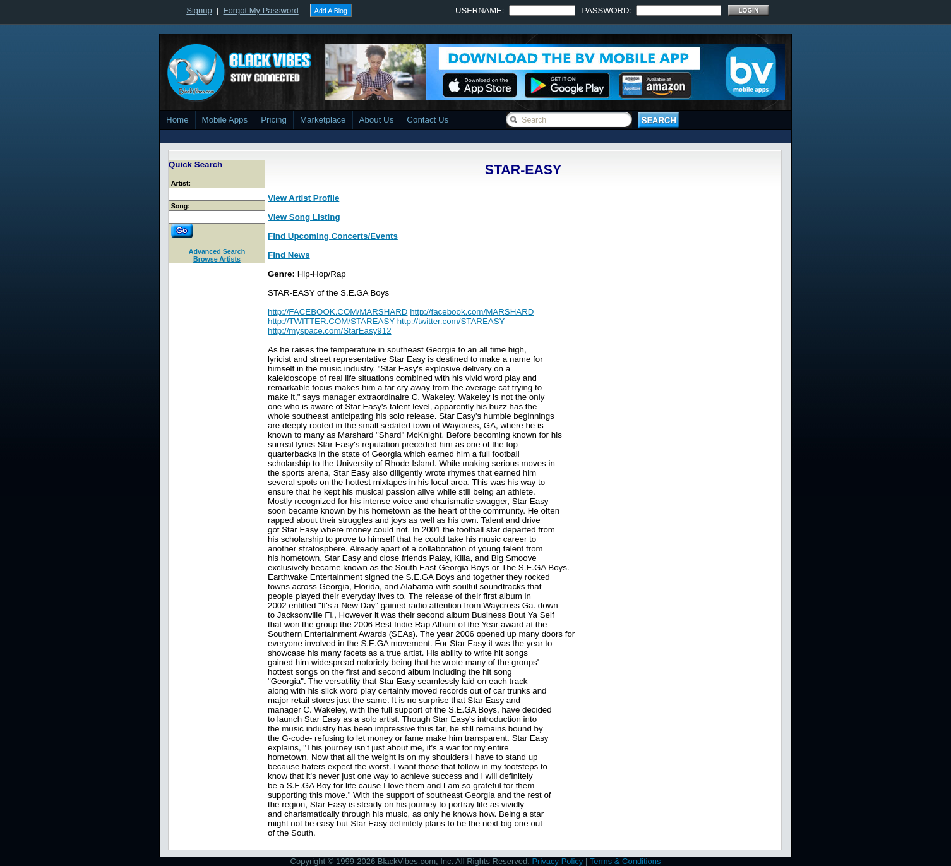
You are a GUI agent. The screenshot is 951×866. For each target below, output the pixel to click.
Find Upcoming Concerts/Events (333, 236)
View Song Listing (304, 217)
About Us (376, 119)
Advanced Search (217, 251)
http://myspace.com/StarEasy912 (330, 330)
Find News (289, 255)
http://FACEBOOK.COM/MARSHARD (337, 311)
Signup (199, 10)
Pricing (274, 119)
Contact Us (427, 119)
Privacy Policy (557, 861)
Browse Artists (217, 259)
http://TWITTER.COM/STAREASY (331, 321)
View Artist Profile (303, 198)
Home (177, 119)
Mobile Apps (225, 119)
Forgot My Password (261, 10)
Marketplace (323, 119)
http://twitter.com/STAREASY (451, 321)
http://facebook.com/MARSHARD (472, 311)
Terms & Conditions (625, 861)
